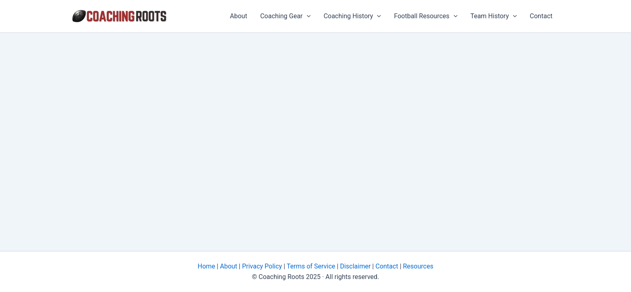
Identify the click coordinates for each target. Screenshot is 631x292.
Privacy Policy (261, 266)
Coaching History (352, 16)
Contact (541, 16)
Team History (493, 16)
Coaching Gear (285, 16)
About (239, 16)
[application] (307, 16)
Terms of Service (310, 266)
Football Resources (425, 16)
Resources (417, 266)
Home (206, 266)
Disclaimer (354, 266)
